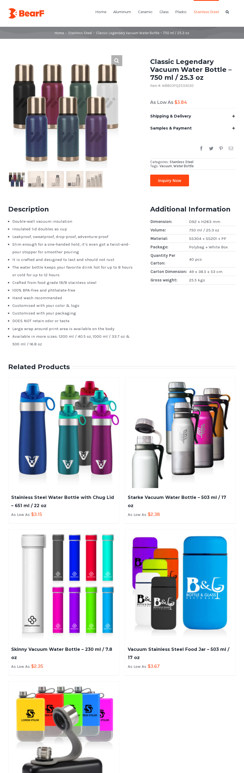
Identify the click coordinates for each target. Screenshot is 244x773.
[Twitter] (211, 149)
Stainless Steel (181, 162)
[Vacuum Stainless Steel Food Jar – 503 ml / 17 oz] (180, 585)
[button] (227, 11)
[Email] (231, 149)
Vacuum (165, 166)
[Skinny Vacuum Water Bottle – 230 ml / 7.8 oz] (63, 585)
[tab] (193, 116)
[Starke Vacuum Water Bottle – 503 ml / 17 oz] (180, 433)
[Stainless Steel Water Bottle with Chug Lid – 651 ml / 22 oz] (63, 433)
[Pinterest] (221, 149)
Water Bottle (183, 166)
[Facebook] (201, 149)
